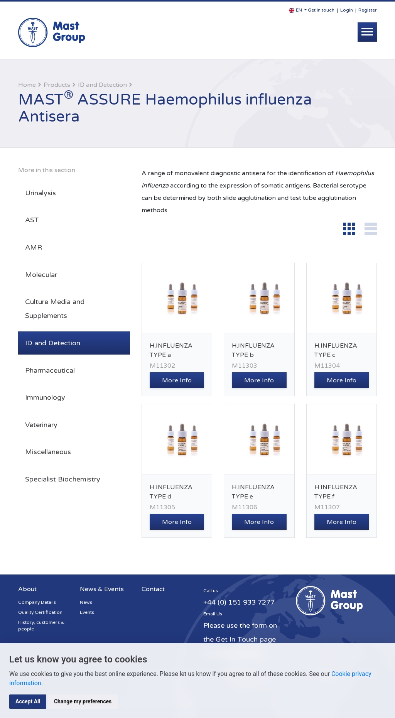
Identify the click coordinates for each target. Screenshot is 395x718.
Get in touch (321, 10)
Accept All (27, 701)
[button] (298, 10)
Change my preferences (82, 701)
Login (346, 10)
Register (367, 10)
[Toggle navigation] (367, 32)
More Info (177, 380)
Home (27, 85)
